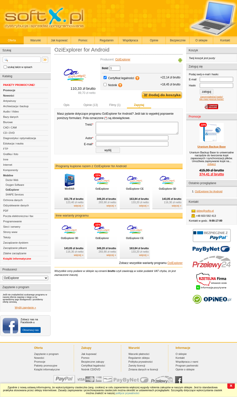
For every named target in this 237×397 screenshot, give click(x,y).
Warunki (35, 40)
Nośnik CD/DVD (90, 369)
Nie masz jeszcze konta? (211, 99)
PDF (5, 210)
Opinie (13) (90, 105)
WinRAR (69, 195)
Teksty (7, 237)
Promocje (9, 90)
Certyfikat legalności (121, 78)
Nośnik (112, 85)
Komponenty (10, 170)
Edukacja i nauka (13, 143)
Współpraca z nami (187, 361)
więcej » (78, 212)
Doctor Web (12, 180)
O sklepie (201, 40)
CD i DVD (9, 132)
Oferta (12, 40)
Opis (67, 105)
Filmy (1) (115, 105)
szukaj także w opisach (19, 67)
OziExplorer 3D (167, 195)
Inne (5, 159)
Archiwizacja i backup (16, 106)
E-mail (88, 150)
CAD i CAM (10, 127)
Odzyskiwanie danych (16, 205)
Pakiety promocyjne (45, 365)
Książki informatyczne (17, 258)
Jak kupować (59, 40)
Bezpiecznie (178, 40)
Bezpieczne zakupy (92, 361)
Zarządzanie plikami (15, 248)
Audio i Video (11, 111)
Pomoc (82, 40)
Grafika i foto (10, 154)
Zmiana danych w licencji (143, 369)
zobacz (211, 164)
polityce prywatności (127, 393)
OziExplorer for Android (208, 191)
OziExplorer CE (135, 195)
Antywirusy (9, 100)
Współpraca (130, 40)
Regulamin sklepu (138, 357)
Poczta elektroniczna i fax (18, 216)
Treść (89, 124)
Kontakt (225, 40)
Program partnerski (187, 365)
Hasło (192, 85)
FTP (5, 148)
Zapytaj (139, 105)
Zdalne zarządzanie (14, 253)
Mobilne (8, 175)
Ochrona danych (13, 200)
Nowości (8, 95)
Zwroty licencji (136, 365)
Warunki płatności (138, 353)
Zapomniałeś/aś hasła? (211, 97)
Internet (7, 164)
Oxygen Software (15, 185)
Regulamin (106, 40)
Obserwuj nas (30, 330)
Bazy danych (10, 116)
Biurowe (8, 122)
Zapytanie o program (46, 353)
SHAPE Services (15, 194)
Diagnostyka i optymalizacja (19, 138)
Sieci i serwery (11, 226)
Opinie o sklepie (185, 369)
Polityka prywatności (140, 361)
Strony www (10, 232)
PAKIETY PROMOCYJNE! (19, 84)
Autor (89, 144)
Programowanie (12, 221)
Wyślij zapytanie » (25, 307)
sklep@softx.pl (205, 210)
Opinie (154, 40)
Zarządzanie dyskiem (15, 242)
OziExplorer (12, 189)
